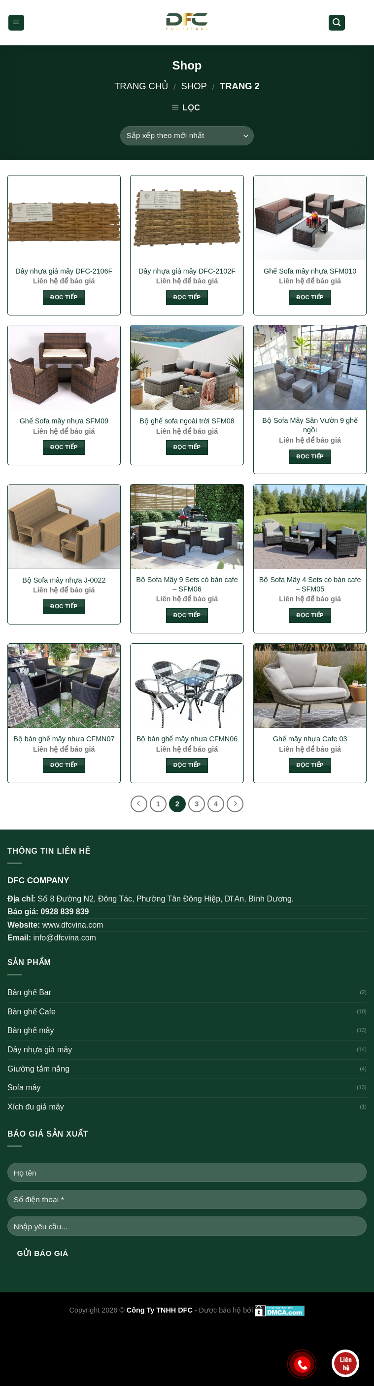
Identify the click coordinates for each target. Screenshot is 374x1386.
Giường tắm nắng (38, 1069)
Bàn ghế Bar (29, 992)
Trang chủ (141, 86)
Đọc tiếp (64, 297)
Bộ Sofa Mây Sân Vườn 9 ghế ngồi (310, 425)
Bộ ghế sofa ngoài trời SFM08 (186, 421)
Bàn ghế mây (30, 1030)
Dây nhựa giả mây (39, 1049)
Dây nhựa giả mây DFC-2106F (63, 271)
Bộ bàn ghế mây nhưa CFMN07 (63, 739)
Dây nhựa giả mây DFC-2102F (187, 271)
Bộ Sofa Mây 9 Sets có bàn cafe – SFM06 (187, 584)
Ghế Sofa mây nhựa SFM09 (64, 421)
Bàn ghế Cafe (31, 1011)
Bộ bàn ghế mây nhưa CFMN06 (187, 739)
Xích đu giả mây (35, 1107)
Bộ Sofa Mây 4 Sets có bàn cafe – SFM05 (310, 584)
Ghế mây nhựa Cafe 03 (310, 739)
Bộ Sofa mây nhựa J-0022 (63, 580)
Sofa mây (24, 1087)
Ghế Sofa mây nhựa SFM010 (310, 271)
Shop (194, 86)
